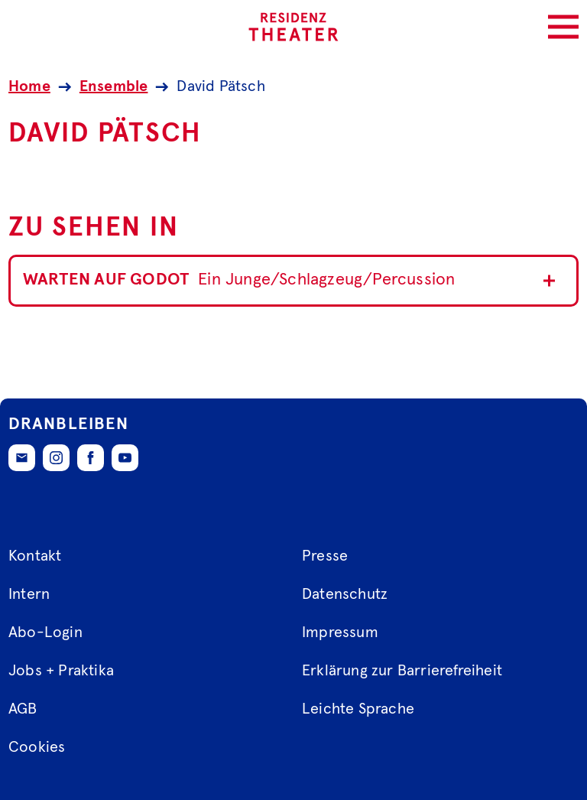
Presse (325, 556)
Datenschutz (345, 594)
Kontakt (34, 556)
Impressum (340, 632)
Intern (29, 594)
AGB (22, 709)
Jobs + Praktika (61, 670)
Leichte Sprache (358, 709)
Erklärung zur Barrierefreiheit (402, 670)
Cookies (36, 747)
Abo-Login (45, 632)
